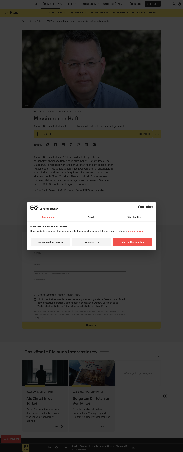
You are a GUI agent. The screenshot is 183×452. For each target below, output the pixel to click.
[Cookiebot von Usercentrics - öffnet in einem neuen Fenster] (140, 207)
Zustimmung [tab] (48, 217)
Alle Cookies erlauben (132, 242)
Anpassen (92, 242)
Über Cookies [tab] (134, 217)
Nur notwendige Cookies (50, 242)
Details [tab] (91, 217)
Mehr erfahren (135, 231)
